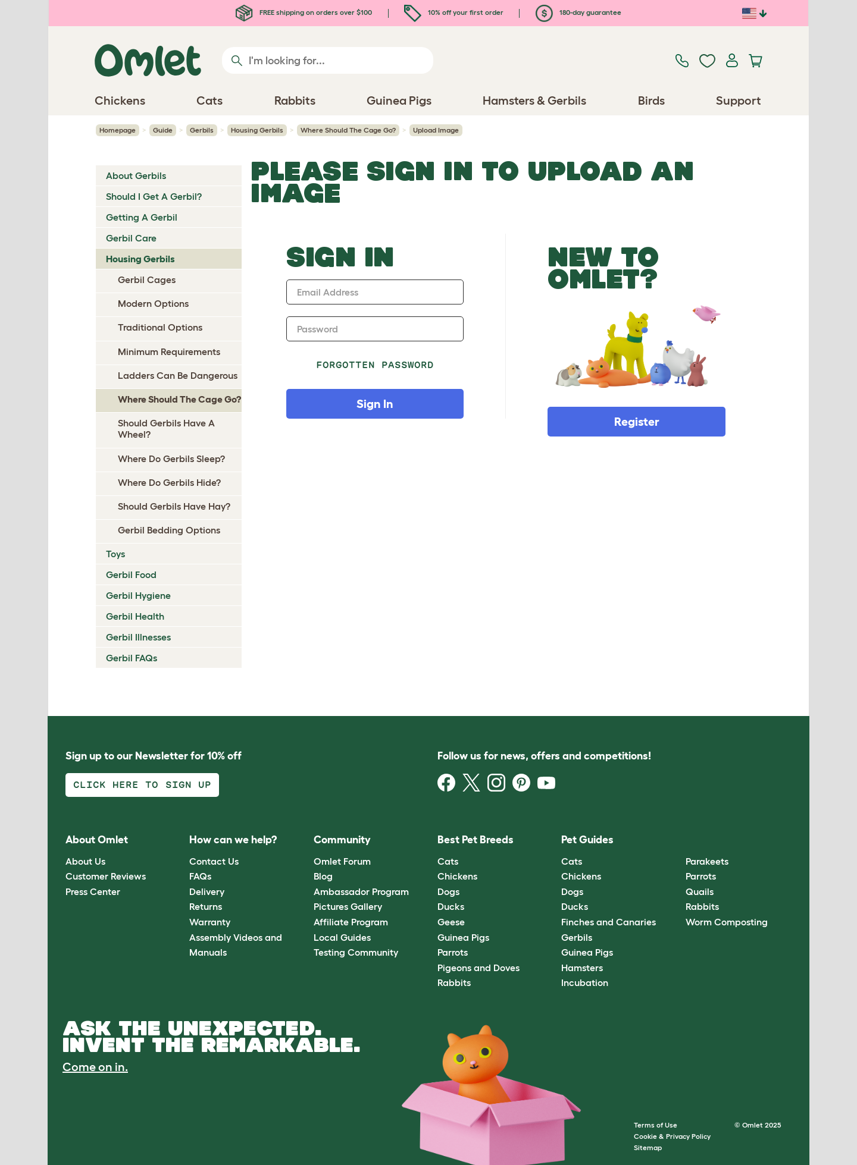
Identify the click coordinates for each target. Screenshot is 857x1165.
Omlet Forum (342, 861)
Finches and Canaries (608, 921)
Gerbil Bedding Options (169, 530)
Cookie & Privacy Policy (672, 1136)
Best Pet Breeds (475, 840)
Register (636, 421)
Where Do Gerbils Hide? (169, 482)
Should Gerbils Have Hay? (174, 506)
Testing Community (356, 952)
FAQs (200, 876)
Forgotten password (375, 364)
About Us (85, 861)
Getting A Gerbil (141, 217)
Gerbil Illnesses (138, 637)
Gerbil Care (131, 238)
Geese (451, 921)
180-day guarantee (578, 12)
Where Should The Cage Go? (348, 130)
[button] (676, 840)
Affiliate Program (351, 921)
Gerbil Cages (147, 279)
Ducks (450, 906)
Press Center (92, 891)
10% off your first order (453, 12)
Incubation (584, 982)
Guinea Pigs (463, 937)
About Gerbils (136, 175)
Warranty (209, 921)
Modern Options (153, 303)
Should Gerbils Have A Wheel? (166, 428)
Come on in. (95, 1066)
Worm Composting (727, 921)
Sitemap (648, 1147)
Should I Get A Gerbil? (154, 196)
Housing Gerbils (257, 130)
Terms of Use (655, 1125)
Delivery (206, 891)
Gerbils (202, 130)
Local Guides (342, 937)
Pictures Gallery (348, 906)
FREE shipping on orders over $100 (304, 12)
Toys (115, 553)
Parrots (452, 952)
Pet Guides (587, 840)
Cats (447, 861)
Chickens (457, 876)
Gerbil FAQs (131, 657)
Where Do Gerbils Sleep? (171, 458)
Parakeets (707, 861)
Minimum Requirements (169, 351)
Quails (700, 891)
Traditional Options (160, 327)
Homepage (117, 130)
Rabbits (454, 982)
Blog (323, 876)
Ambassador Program (361, 891)
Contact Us (214, 861)
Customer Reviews (105, 876)
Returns (205, 906)
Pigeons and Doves (478, 967)
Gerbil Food (131, 574)
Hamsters (582, 967)
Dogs (448, 891)
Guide (163, 130)
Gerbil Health (135, 616)
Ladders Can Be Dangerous (177, 375)
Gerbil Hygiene (138, 595)
